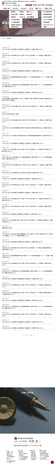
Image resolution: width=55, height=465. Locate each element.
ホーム (7, 441)
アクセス (9, 450)
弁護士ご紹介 (6, 8)
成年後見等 (33, 449)
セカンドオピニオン (44, 450)
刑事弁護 (33, 444)
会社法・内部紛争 (23, 444)
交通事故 (33, 450)
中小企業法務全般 (23, 447)
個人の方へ (24, 8)
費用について (10, 444)
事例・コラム (38, 8)
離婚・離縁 (33, 446)
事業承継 (21, 446)
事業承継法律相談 (44, 444)
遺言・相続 (33, 447)
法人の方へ (16, 8)
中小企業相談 (22, 450)
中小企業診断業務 (23, 449)
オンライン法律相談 (44, 447)
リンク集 (9, 453)
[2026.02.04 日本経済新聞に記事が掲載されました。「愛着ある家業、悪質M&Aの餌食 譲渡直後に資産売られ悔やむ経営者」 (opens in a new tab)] (27, 98)
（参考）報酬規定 (11, 447)
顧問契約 (21, 443)
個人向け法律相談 (44, 446)
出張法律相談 (43, 449)
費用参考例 (9, 446)
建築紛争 (33, 443)
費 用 (31, 8)
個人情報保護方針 (11, 452)
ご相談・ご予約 (48, 8)
